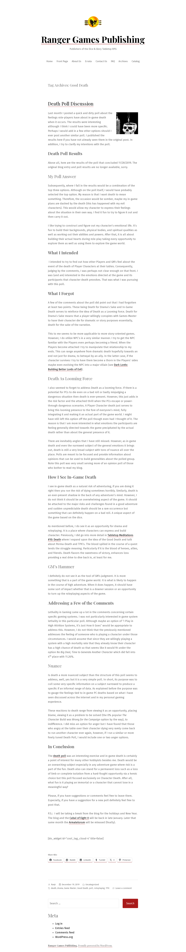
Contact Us (101, 61)
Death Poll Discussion (70, 103)
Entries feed (62, 928)
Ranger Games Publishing (93, 39)
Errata (88, 61)
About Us (76, 61)
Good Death (82, 888)
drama (60, 888)
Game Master (70, 888)
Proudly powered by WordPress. (95, 945)
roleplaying (99, 888)
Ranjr (53, 884)
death (53, 888)
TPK (107, 888)
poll (91, 888)
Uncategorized (92, 884)
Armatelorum (77, 822)
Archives (123, 61)
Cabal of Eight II (79, 818)
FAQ (113, 61)
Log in (58, 923)
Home (49, 61)
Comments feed (64, 932)
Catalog (136, 61)
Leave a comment (123, 888)
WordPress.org (64, 937)
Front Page (62, 61)
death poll (59, 755)
